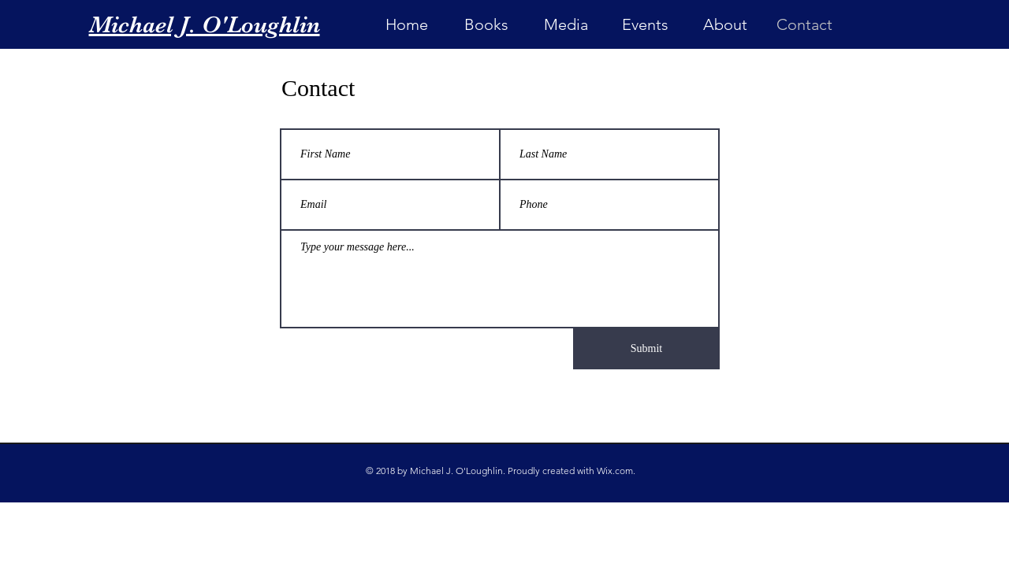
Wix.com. (616, 470)
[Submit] (646, 348)
